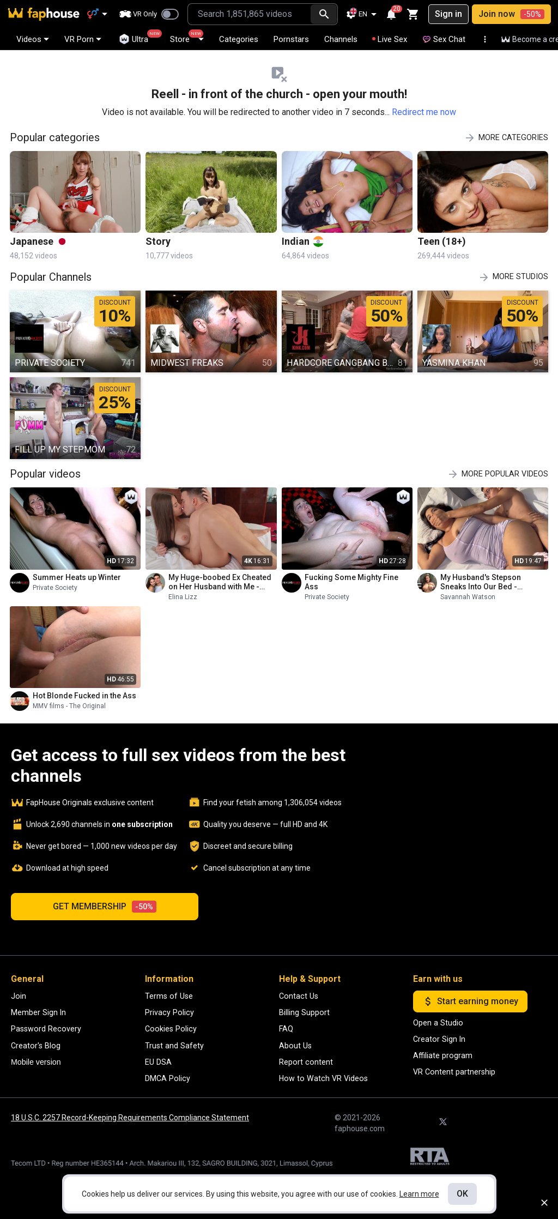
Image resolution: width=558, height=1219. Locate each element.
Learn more (419, 1194)
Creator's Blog (35, 1045)
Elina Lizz (182, 597)
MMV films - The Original (69, 706)
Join (18, 996)
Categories (238, 39)
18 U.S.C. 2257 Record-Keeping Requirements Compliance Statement (130, 1117)
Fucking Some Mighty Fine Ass (351, 582)
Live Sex (389, 39)
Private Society (55, 588)
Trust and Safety (174, 1045)
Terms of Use (169, 996)
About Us (295, 1045)
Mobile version (36, 1062)
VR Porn (82, 39)
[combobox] (249, 14)
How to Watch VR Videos (323, 1078)
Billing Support (304, 1012)
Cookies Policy (171, 1028)
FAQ (286, 1028)
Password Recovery (46, 1028)
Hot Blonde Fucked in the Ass (84, 695)
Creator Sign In (439, 1039)
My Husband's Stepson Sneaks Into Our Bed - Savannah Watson (480, 582)
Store (187, 36)
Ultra (138, 37)
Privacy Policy (169, 1012)
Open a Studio (438, 1022)
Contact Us (298, 996)
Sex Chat (443, 39)
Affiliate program (442, 1055)
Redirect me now (424, 112)
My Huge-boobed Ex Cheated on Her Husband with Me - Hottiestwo (219, 582)
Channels (340, 39)
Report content (306, 1062)
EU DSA (158, 1062)
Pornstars (291, 39)
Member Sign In (38, 1012)
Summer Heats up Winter (77, 577)
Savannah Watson (467, 597)
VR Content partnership (454, 1071)
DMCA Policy (167, 1078)
